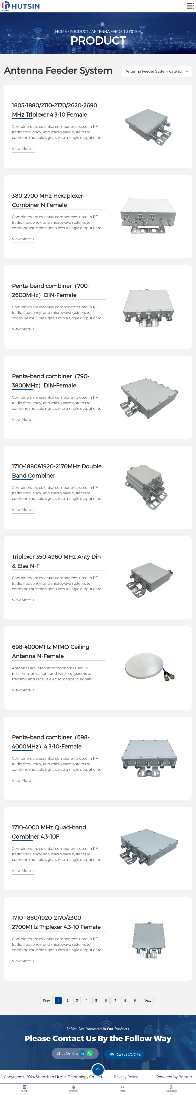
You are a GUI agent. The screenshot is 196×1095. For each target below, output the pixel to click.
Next (147, 1000)
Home (61, 31)
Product (79, 31)
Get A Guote (125, 1054)
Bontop (185, 1077)
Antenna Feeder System (116, 31)
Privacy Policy (125, 1077)
